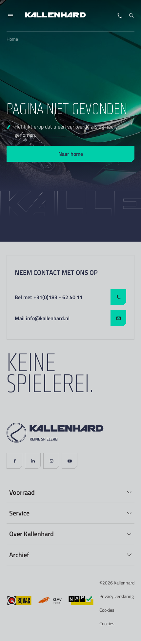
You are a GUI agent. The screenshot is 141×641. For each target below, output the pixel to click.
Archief (19, 554)
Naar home (70, 153)
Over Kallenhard (31, 533)
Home (12, 39)
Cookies (106, 610)
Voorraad (22, 492)
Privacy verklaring (116, 596)
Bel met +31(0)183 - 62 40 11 (70, 297)
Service (19, 512)
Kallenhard (124, 583)
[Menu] (10, 16)
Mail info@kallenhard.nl (70, 318)
